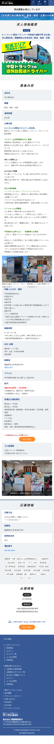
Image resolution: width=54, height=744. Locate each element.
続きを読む (27, 439)
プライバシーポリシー (13, 696)
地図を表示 (8, 367)
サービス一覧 (11, 654)
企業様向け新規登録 (14, 669)
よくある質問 (11, 657)
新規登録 (9, 648)
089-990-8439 (9, 550)
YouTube (8, 705)
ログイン (9, 651)
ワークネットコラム (12, 708)
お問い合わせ (10, 699)
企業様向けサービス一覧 (15, 672)
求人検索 (8, 639)
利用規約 (9, 660)
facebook (8, 702)
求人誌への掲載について (15, 675)
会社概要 (8, 693)
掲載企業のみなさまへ (13, 666)
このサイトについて (12, 645)
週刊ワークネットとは (13, 690)
